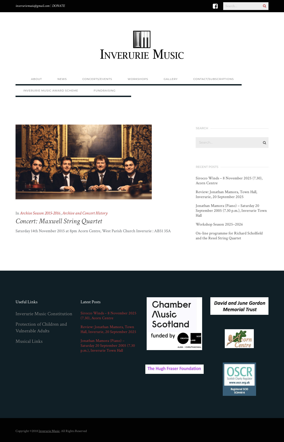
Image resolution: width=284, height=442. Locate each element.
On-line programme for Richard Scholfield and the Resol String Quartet (229, 236)
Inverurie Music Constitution (44, 314)
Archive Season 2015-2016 (40, 213)
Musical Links (29, 341)
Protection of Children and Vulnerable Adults (41, 327)
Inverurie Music (49, 431)
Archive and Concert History (85, 213)
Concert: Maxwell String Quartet (59, 221)
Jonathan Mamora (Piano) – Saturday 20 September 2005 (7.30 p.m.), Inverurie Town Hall (231, 210)
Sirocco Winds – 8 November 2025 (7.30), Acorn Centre (229, 181)
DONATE (58, 6)
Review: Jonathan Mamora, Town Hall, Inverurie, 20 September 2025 (226, 194)
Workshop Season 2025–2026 (219, 224)
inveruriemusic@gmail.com (32, 6)
